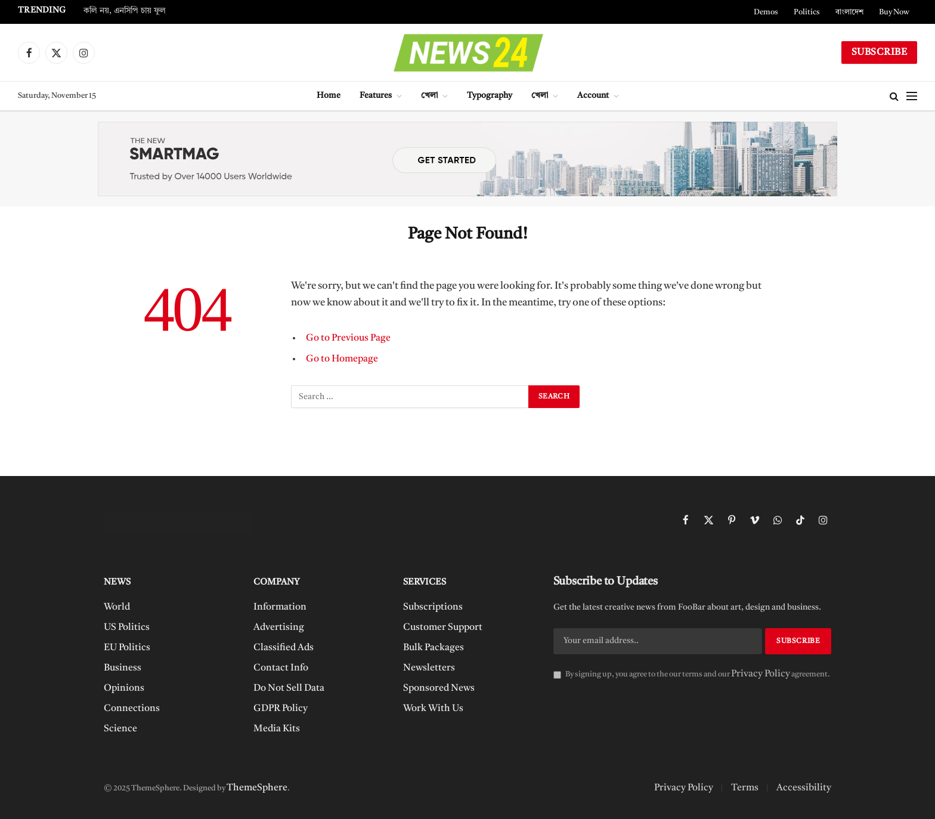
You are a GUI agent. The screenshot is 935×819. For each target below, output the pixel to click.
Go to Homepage (342, 359)
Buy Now (894, 12)
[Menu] (911, 96)
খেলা (429, 95)
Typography (489, 95)
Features (376, 95)
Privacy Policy (760, 674)
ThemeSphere (257, 788)
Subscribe (879, 52)
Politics (807, 12)
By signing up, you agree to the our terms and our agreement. (691, 674)
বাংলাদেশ (849, 12)
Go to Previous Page (348, 338)
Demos (766, 12)
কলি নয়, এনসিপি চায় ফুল (124, 11)
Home (328, 95)
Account (593, 95)
